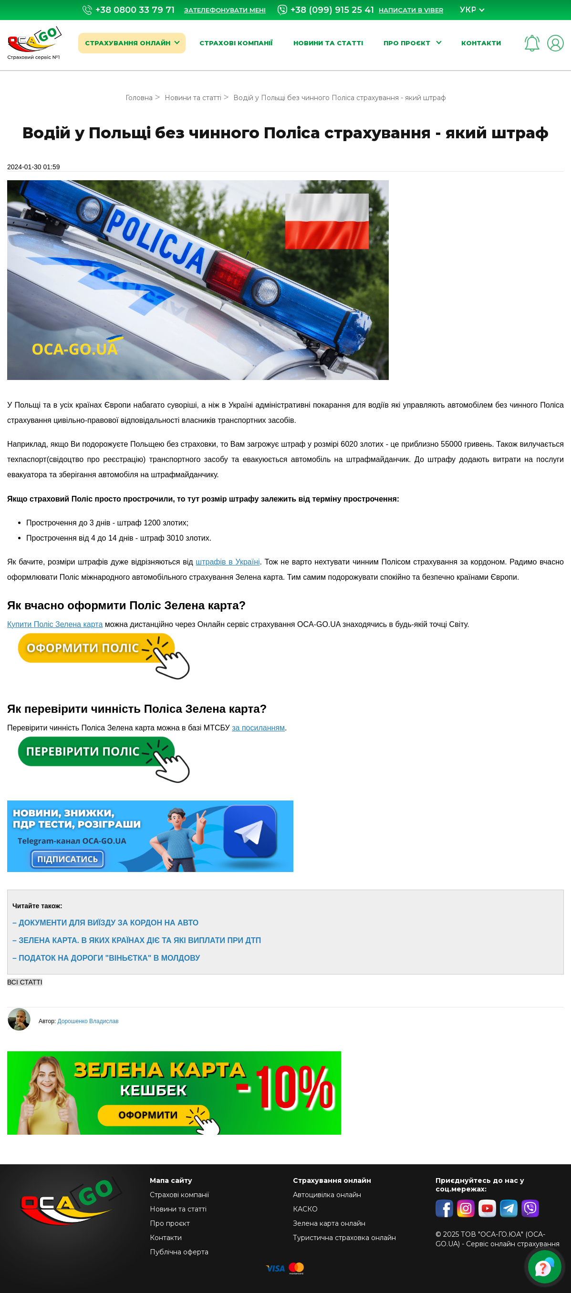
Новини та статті (328, 43)
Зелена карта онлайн (329, 1223)
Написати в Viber (411, 10)
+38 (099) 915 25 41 (326, 10)
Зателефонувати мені (225, 10)
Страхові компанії (236, 43)
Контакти (481, 43)
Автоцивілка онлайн (327, 1195)
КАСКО (305, 1209)
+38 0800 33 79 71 (129, 10)
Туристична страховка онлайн (344, 1238)
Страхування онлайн (127, 43)
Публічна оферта (179, 1252)
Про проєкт (408, 43)
